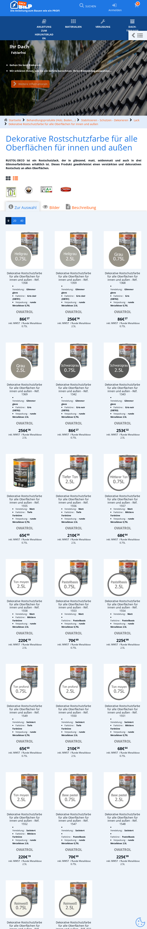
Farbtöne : (21, 295)
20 (14, 220)
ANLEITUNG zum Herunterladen (44, 29)
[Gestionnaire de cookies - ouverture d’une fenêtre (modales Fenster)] (140, 922)
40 (21, 220)
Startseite (15, 120)
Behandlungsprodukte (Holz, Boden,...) (51, 120)
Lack (136, 120)
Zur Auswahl (23, 207)
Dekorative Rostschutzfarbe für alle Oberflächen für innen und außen (53, 124)
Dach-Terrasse (132, 25)
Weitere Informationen (30, 84)
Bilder (51, 207)
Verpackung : (22, 302)
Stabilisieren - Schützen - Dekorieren (104, 120)
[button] (137, 35)
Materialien (73, 23)
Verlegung (102, 23)
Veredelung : (18, 289)
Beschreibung (81, 207)
